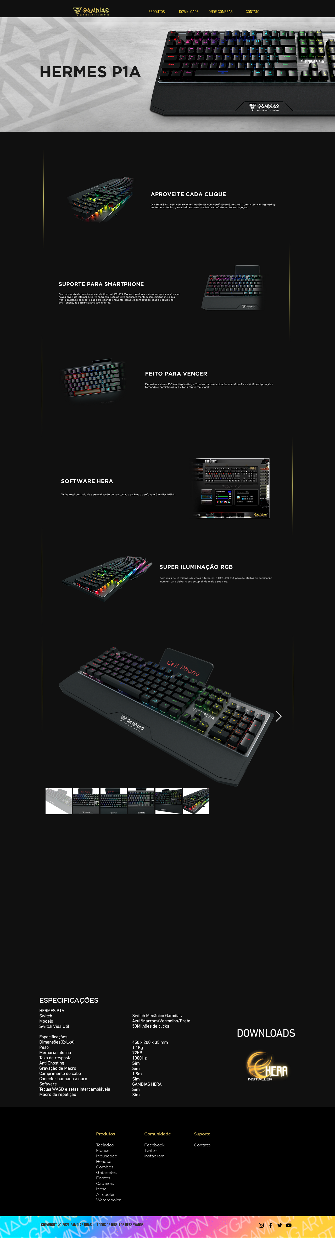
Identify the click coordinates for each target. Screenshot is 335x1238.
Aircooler (105, 1194)
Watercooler (108, 1199)
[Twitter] (279, 1225)
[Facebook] (270, 1225)
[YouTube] (289, 1225)
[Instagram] (261, 1225)
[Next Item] (278, 717)
